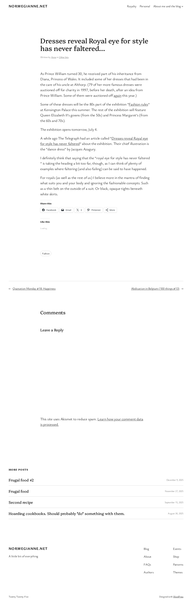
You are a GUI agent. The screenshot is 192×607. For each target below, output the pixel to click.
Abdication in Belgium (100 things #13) (155, 288)
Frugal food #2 (21, 480)
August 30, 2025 (175, 513)
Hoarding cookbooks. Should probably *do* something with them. (67, 513)
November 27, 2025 (174, 491)
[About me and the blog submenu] (182, 6)
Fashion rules (138, 104)
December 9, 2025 (174, 479)
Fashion (45, 253)
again (117, 95)
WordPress (178, 596)
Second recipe (21, 502)
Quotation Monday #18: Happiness (34, 288)
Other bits (64, 57)
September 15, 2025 (174, 502)
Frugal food (19, 491)
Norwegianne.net (28, 6)
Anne (53, 57)
